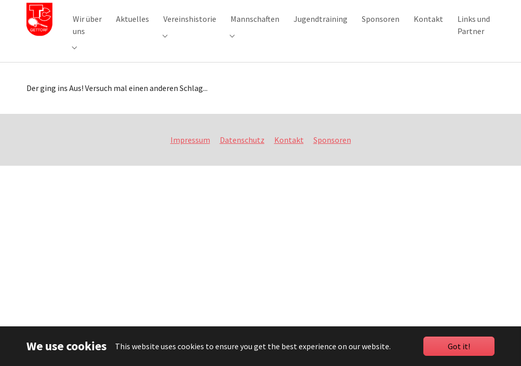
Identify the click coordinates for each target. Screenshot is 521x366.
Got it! (459, 346)
